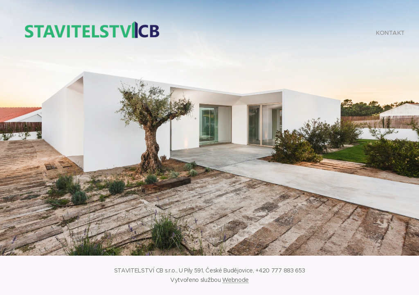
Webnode (235, 280)
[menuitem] (389, 33)
